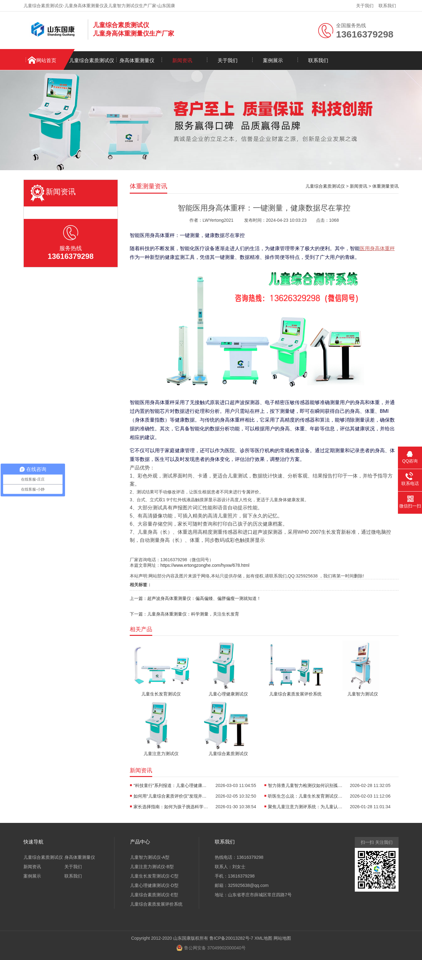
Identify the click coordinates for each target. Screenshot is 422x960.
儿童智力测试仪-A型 (149, 857)
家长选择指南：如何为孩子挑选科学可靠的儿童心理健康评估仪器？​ (170, 806)
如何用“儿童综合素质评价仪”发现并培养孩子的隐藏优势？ (170, 796)
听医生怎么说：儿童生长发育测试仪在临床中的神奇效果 (305, 796)
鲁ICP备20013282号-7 (231, 938)
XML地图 (263, 938)
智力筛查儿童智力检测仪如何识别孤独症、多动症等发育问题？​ (305, 785)
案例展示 (273, 60)
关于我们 (365, 5)
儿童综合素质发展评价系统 (156, 904)
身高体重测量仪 (136, 60)
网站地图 (282, 938)
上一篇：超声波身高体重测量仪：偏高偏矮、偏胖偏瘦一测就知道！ (195, 598)
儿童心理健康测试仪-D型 (154, 885)
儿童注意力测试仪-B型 (152, 866)
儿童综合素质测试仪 (91, 60)
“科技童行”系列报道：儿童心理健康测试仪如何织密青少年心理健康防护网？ (170, 785)
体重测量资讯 (385, 186)
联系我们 (387, 5)
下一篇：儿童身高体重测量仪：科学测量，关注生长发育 (184, 613)
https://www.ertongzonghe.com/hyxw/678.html (204, 565)
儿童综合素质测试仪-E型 (154, 894)
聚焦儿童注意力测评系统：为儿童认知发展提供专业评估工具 (305, 806)
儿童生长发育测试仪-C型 (154, 875)
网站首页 (46, 60)
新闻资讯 (182, 60)
